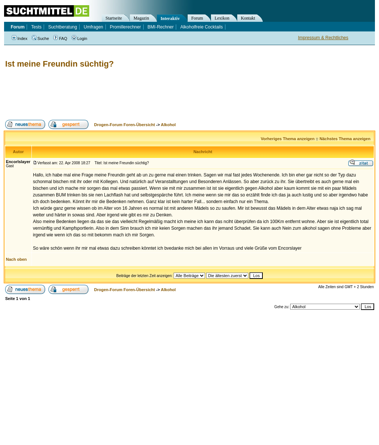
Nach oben (16, 259)
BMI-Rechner (161, 27)
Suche (40, 38)
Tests (36, 27)
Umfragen (93, 27)
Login (79, 38)
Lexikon (222, 18)
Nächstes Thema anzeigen (344, 138)
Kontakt (248, 18)
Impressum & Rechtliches (323, 37)
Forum (197, 18)
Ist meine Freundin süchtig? (59, 63)
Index (19, 38)
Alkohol (168, 124)
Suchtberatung (62, 27)
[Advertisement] (138, 94)
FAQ (60, 38)
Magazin (141, 18)
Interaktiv (170, 18)
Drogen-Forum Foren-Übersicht (124, 124)
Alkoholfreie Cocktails (201, 27)
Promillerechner (125, 27)
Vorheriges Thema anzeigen (288, 138)
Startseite (113, 18)
